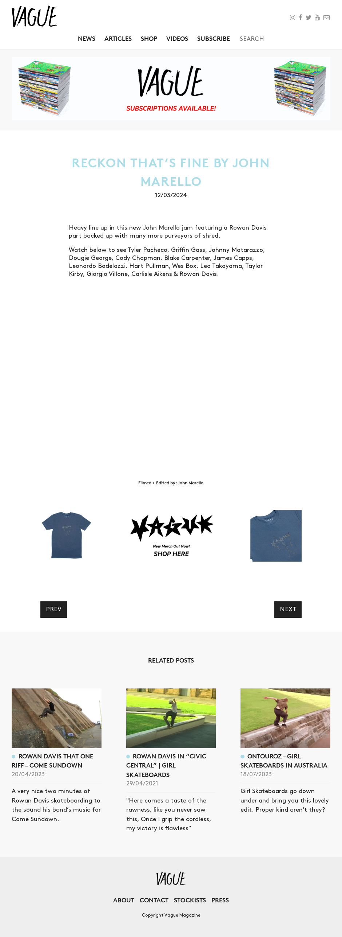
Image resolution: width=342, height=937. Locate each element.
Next (288, 609)
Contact (154, 900)
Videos (177, 38)
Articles (118, 38)
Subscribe (213, 38)
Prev (53, 609)
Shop (149, 38)
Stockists (190, 900)
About (123, 900)
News (86, 38)
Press (220, 900)
